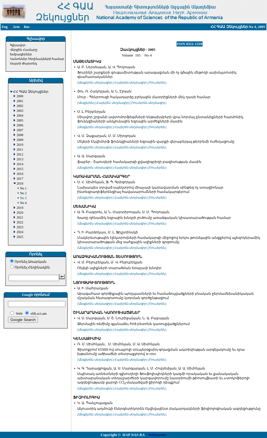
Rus (26, 27)
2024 (20, 232)
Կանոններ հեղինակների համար (37, 58)
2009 (20, 140)
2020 (20, 213)
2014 (20, 164)
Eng (5, 27)
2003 (20, 111)
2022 (20, 222)
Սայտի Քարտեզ (23, 63)
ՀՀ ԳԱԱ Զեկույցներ (30, 92)
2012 (20, 154)
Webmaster (157, 435)
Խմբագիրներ (21, 54)
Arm (16, 27)
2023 (20, 227)
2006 (20, 125)
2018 (20, 183)
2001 (20, 101)
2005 (20, 120)
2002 (20, 106)
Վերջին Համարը (23, 49)
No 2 (23, 193)
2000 (20, 96)
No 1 (23, 188)
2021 (20, 217)
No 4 (23, 203)
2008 (20, 135)
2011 (20, 150)
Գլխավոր (17, 45)
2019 (20, 208)
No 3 (23, 198)
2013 (20, 159)
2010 (20, 145)
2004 (20, 116)
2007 (20, 130)
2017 (20, 179)
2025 (20, 237)
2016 (20, 174)
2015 (20, 169)
